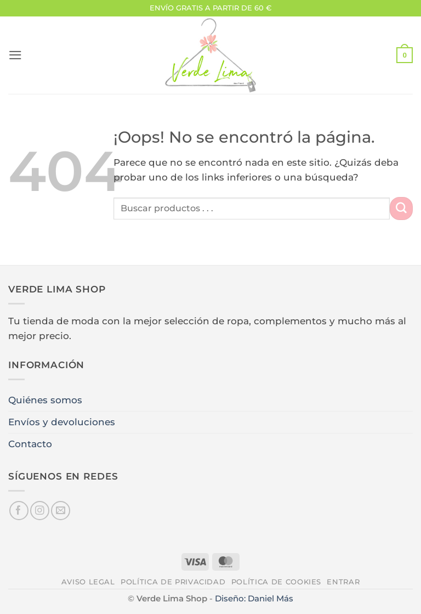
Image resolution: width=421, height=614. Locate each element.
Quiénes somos (45, 400)
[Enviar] (401, 208)
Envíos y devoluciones (61, 421)
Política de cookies (276, 581)
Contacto (30, 443)
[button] (15, 55)
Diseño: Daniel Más (254, 598)
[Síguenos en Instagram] (39, 510)
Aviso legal (88, 581)
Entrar (343, 581)
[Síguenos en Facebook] (19, 510)
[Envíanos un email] (60, 510)
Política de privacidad (173, 581)
